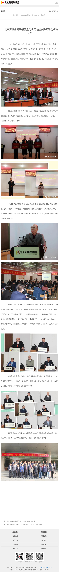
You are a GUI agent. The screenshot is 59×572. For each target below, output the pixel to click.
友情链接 (44, 532)
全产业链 (15, 540)
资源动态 (15, 536)
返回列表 (55, 11)
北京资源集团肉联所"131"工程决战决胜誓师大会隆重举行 (22, 524)
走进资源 (15, 532)
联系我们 (44, 536)
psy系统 (43, 540)
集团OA (43, 544)
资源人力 (15, 548)
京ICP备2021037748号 (44, 567)
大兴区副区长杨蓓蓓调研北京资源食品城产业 (18, 521)
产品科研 (15, 544)
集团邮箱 (44, 548)
